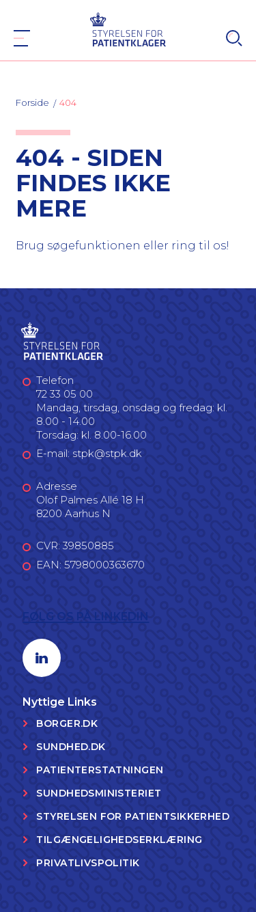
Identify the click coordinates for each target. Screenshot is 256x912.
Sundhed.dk (70, 747)
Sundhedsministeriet (98, 793)
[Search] (234, 38)
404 (67, 102)
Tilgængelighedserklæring (119, 839)
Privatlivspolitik (87, 863)
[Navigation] (22, 38)
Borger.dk (67, 723)
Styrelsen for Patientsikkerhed (132, 816)
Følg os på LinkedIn (86, 616)
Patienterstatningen (99, 770)
